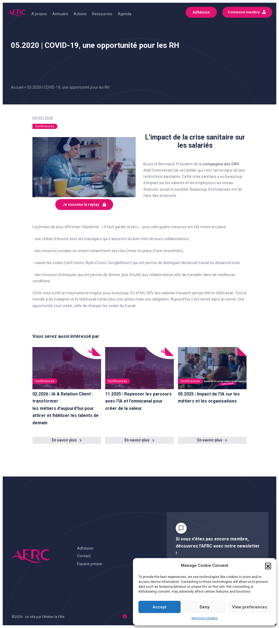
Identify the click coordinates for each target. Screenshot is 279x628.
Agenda (124, 14)
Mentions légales (205, 618)
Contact (84, 556)
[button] (268, 565)
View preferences (249, 607)
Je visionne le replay (84, 204)
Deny (204, 607)
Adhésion (85, 548)
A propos (39, 14)
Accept (159, 607)
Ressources (102, 14)
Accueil (17, 87)
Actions (80, 14)
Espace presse (89, 564)
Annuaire (60, 14)
